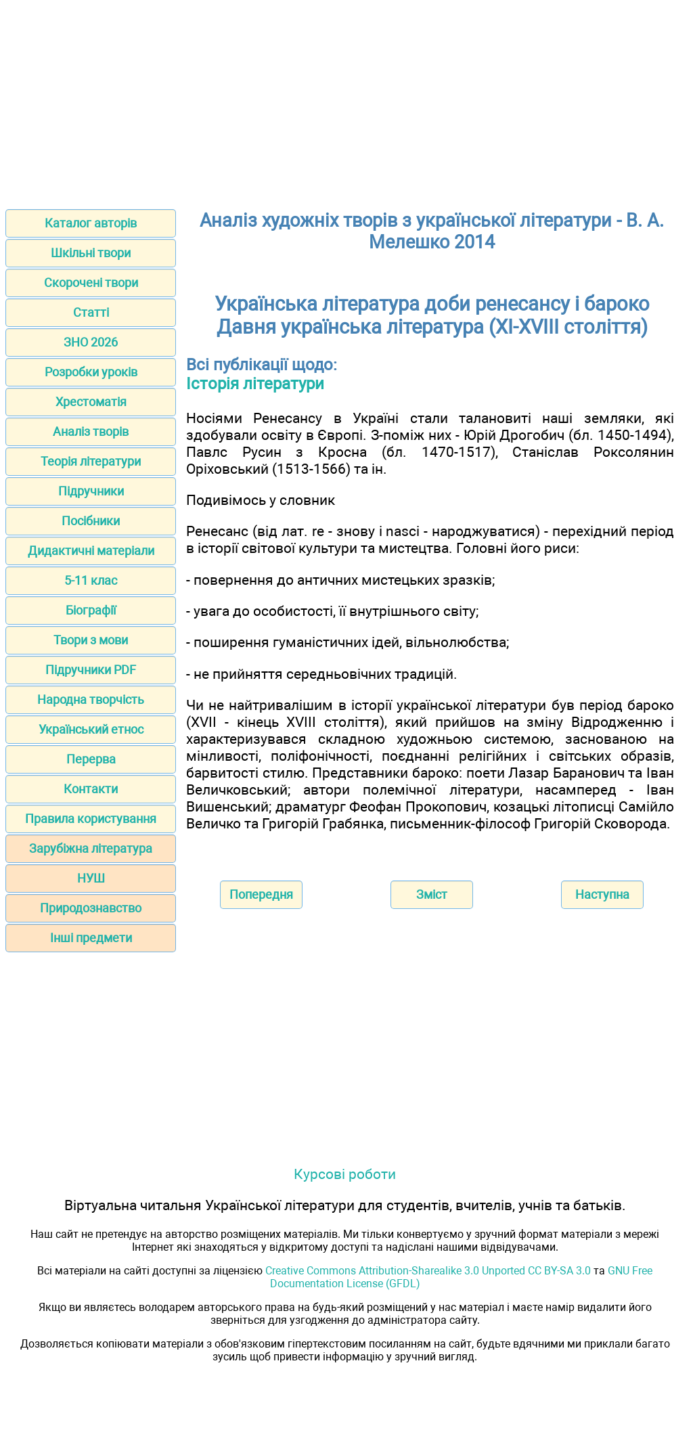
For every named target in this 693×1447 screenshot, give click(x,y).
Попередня (261, 894)
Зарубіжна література (90, 848)
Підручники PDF (90, 670)
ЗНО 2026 (91, 342)
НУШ (91, 878)
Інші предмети (91, 938)
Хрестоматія (91, 402)
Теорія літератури (91, 461)
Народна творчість (90, 699)
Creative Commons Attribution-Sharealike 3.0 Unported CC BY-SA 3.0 (428, 1270)
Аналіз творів (91, 431)
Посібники (91, 521)
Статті (91, 312)
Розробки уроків (91, 372)
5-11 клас (90, 580)
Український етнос (91, 729)
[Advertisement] (346, 100)
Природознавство (90, 908)
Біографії (91, 610)
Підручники (91, 491)
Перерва (91, 759)
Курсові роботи (345, 1173)
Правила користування (90, 818)
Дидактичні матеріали (91, 550)
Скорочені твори (91, 282)
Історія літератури (255, 383)
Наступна (602, 894)
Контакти (91, 789)
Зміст (431, 894)
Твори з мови (90, 640)
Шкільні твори (91, 253)
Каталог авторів (91, 223)
